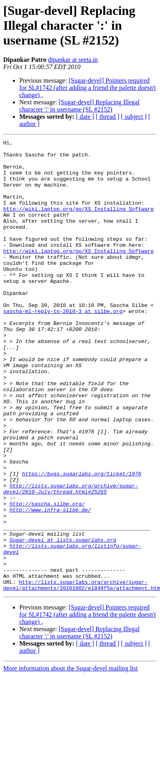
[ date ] (85, 116)
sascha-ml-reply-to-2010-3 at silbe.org (62, 345)
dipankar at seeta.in (73, 59)
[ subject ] (134, 116)
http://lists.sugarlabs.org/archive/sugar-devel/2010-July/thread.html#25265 (70, 559)
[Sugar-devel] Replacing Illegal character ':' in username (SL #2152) (79, 106)
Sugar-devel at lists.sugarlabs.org (63, 620)
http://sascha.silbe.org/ (47, 577)
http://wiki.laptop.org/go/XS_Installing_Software (78, 223)
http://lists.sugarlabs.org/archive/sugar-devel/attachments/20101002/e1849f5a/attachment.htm (81, 674)
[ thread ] (107, 116)
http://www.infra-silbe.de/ (50, 584)
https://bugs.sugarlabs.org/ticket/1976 (81, 540)
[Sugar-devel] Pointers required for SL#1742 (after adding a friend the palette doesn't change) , (87, 87)
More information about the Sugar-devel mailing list (70, 758)
